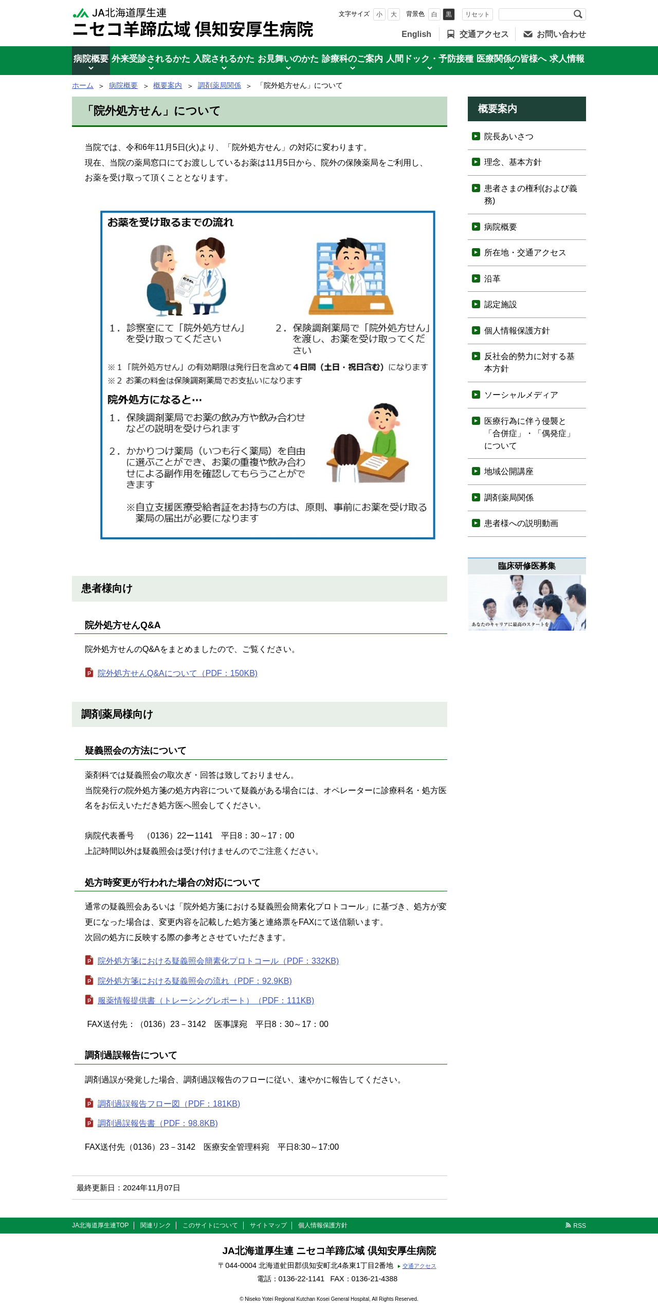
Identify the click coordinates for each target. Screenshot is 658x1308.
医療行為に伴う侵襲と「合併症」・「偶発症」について (529, 433)
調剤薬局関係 (219, 85)
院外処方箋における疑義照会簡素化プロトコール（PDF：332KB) (218, 961)
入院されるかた (223, 59)
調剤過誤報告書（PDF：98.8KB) (158, 1123)
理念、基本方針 (513, 162)
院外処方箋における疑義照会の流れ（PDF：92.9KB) (195, 981)
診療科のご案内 (352, 59)
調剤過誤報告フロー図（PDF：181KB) (169, 1103)
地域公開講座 (509, 471)
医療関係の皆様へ (511, 59)
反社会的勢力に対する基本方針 (529, 362)
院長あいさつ (509, 136)
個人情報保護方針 (517, 330)
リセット (477, 14)
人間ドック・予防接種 (429, 59)
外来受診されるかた (151, 59)
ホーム (83, 85)
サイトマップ (268, 1225)
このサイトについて (210, 1225)
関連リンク (155, 1225)
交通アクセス (484, 34)
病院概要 (91, 59)
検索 (578, 14)
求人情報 (567, 59)
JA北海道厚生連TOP (100, 1225)
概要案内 (167, 85)
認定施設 (500, 304)
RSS (579, 1225)
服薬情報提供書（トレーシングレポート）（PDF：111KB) (206, 1000)
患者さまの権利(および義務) (530, 194)
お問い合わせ (561, 34)
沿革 (492, 278)
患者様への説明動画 (521, 523)
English (416, 34)
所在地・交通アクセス (525, 252)
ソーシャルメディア (521, 394)
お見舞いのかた (288, 59)
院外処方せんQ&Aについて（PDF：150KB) (178, 673)
